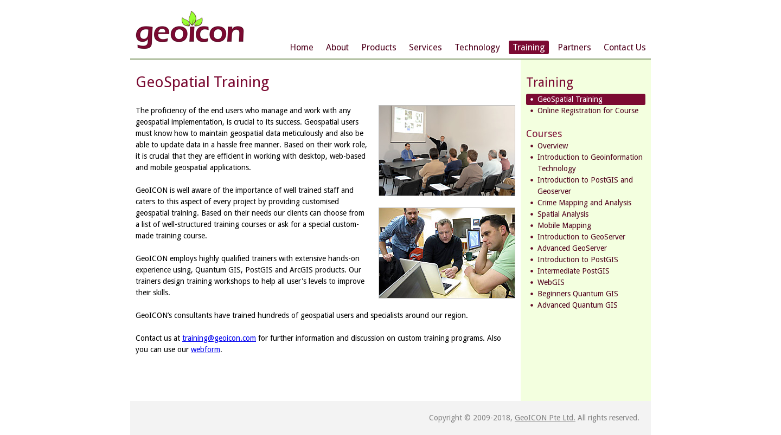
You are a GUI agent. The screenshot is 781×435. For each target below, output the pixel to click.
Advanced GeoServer (572, 248)
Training (529, 47)
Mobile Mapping (564, 225)
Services (425, 47)
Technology (477, 47)
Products (378, 47)
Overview (552, 145)
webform (205, 349)
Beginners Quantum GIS (577, 293)
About (337, 47)
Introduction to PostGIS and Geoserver (585, 186)
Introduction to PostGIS (577, 259)
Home (301, 47)
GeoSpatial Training (570, 99)
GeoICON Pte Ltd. (545, 417)
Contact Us (625, 47)
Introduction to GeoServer (581, 236)
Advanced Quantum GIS (577, 305)
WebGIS (551, 282)
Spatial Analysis (562, 214)
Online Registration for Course (587, 110)
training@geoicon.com (219, 338)
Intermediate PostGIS (573, 271)
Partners (574, 47)
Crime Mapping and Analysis (584, 202)
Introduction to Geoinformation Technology (590, 163)
